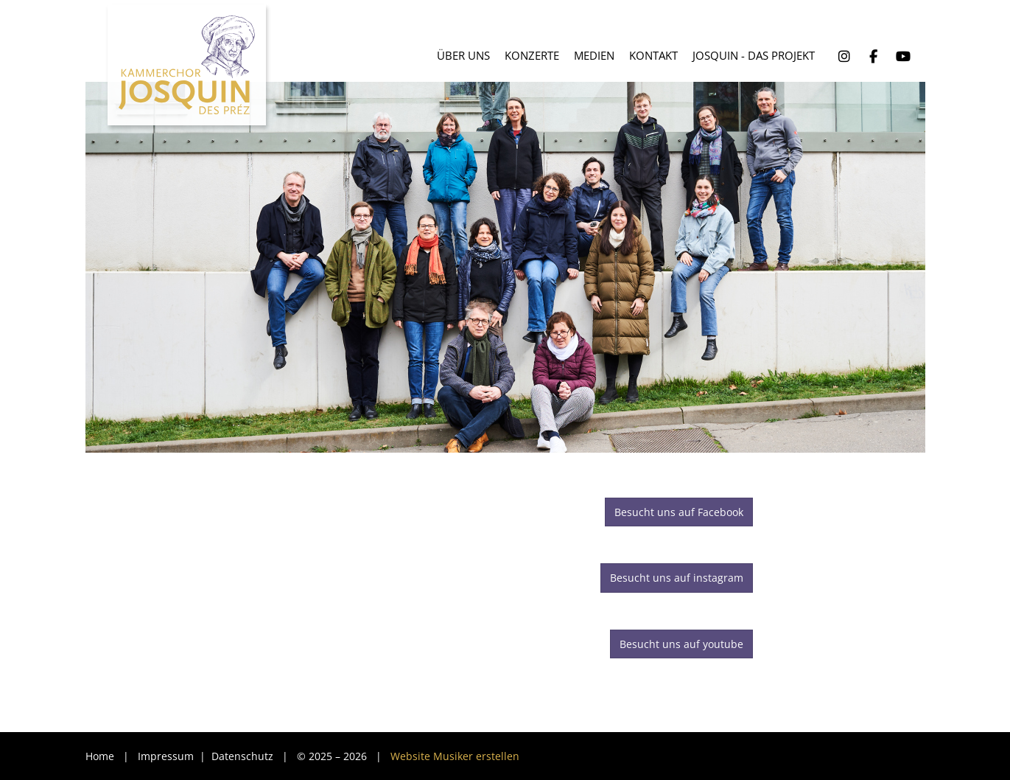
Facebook (873, 56)
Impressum (167, 756)
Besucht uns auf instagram (676, 578)
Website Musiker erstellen (454, 756)
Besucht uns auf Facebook (678, 512)
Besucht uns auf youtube (681, 644)
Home (99, 756)
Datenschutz (243, 756)
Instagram (844, 56)
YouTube (903, 56)
